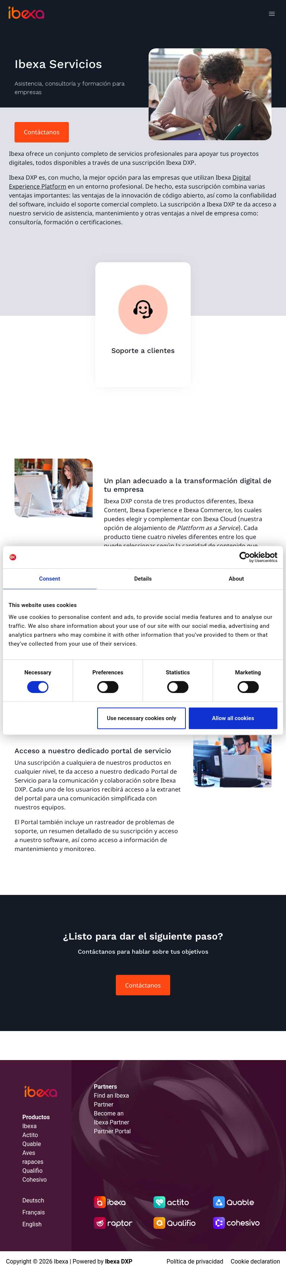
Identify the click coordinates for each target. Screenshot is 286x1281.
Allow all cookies (233, 718)
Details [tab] (143, 578)
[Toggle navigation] (271, 14)
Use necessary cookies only (141, 718)
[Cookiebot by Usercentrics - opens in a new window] (244, 557)
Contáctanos (42, 132)
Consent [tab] (49, 578)
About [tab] (236, 578)
